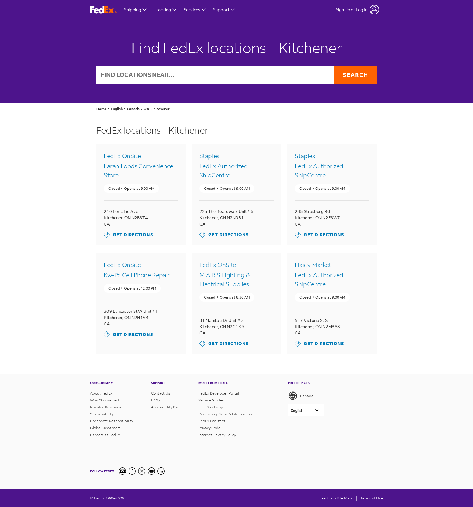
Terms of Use (371, 498)
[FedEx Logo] (103, 10)
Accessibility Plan (165, 407)
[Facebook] (132, 471)
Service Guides (211, 400)
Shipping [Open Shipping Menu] (135, 9)
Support (224, 9)
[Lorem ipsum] (306, 410)
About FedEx (101, 393)
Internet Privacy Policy (217, 435)
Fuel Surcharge (211, 407)
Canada (300, 396)
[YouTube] (151, 471)
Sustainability (101, 414)
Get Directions (128, 235)
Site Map (344, 498)
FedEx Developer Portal (218, 393)
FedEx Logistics (211, 421)
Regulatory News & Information (225, 414)
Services (195, 9)
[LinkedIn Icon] (161, 471)
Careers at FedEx (105, 435)
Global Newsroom (105, 428)
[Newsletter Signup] (122, 471)
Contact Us (160, 393)
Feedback (328, 498)
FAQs (155, 400)
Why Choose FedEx (106, 400)
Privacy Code (209, 428)
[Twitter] (141, 471)
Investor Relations (105, 407)
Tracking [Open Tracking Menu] (165, 9)
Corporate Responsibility (111, 421)
